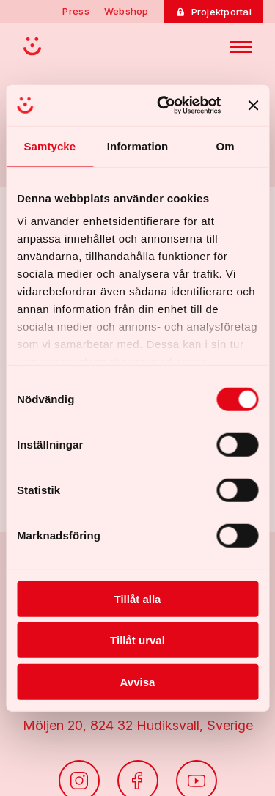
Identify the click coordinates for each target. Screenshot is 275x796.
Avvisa (137, 681)
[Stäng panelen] (253, 105)
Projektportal (221, 12)
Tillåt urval (137, 640)
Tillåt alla (137, 598)
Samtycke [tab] (49, 145)
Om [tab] (225, 145)
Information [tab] (138, 145)
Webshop (126, 11)
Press (75, 11)
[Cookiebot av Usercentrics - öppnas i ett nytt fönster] (164, 105)
